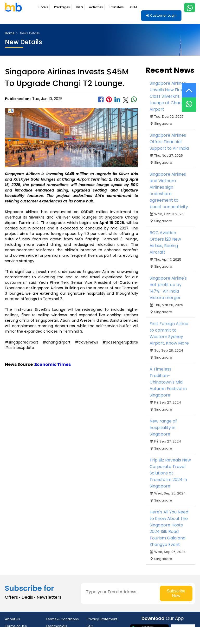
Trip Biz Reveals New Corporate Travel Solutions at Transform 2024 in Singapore (170, 473)
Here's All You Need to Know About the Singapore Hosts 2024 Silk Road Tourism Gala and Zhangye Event (169, 528)
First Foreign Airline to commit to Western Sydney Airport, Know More (169, 333)
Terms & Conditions (62, 619)
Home (11, 33)
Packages (62, 7)
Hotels (43, 7)
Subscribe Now (176, 593)
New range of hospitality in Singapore (163, 427)
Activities (96, 7)
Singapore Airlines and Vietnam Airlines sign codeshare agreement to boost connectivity (169, 190)
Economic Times (53, 364)
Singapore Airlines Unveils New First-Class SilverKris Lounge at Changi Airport (168, 96)
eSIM (133, 7)
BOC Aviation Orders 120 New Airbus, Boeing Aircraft (165, 242)
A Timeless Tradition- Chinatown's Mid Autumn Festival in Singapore (168, 382)
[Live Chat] (189, 101)
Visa (79, 7)
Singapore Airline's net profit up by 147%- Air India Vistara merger (168, 288)
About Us (12, 619)
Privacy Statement (102, 619)
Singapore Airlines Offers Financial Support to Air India (169, 141)
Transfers (116, 7)
